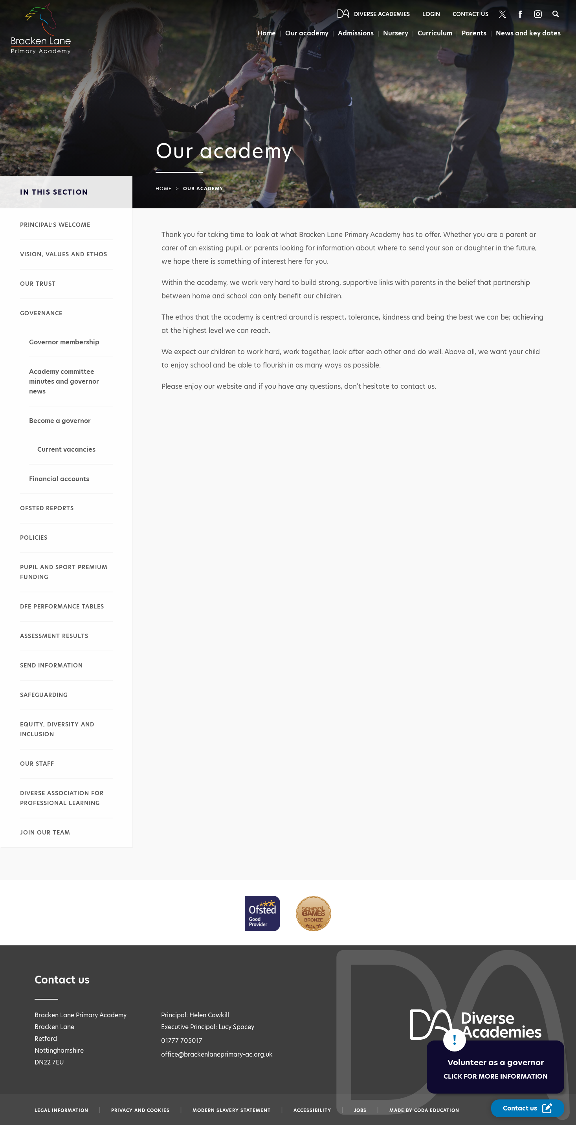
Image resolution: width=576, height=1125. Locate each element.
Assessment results (54, 636)
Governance (41, 313)
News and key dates (528, 33)
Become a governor (60, 420)
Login (431, 14)
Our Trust (38, 284)
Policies (34, 538)
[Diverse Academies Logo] (45, 21)
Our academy (306, 33)
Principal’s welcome (55, 225)
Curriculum (435, 33)
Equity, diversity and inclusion (57, 729)
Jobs (360, 1110)
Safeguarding (44, 695)
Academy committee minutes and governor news (64, 381)
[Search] (556, 14)
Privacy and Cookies (140, 1110)
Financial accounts (59, 478)
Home (266, 33)
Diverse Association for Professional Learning (62, 798)
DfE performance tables (62, 606)
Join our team (45, 832)
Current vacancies (66, 449)
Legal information (61, 1110)
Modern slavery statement (232, 1110)
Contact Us (470, 14)
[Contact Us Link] (527, 1108)
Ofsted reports (47, 508)
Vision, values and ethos (63, 254)
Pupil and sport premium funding (64, 572)
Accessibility (312, 1110)
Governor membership (64, 342)
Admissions (356, 33)
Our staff (37, 764)
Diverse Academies (382, 14)
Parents (474, 33)
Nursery (395, 33)
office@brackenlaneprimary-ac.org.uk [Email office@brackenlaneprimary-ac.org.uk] (217, 1054)
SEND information (51, 665)
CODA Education (436, 1110)
